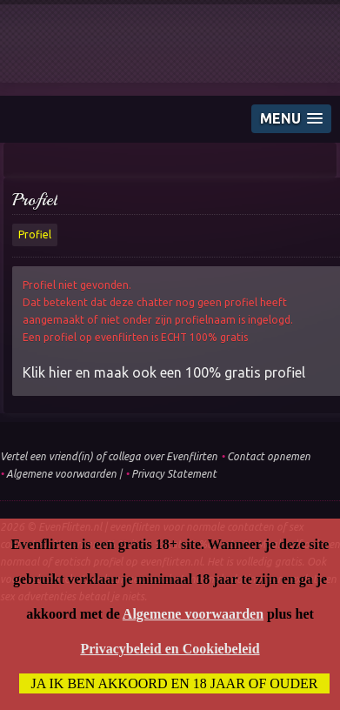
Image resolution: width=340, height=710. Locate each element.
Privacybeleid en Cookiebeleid (169, 648)
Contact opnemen (268, 456)
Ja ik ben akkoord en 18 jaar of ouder (174, 683)
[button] (291, 118)
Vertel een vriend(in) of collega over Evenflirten (108, 456)
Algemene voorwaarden (61, 473)
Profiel (34, 200)
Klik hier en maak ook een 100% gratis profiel (164, 372)
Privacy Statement (174, 473)
